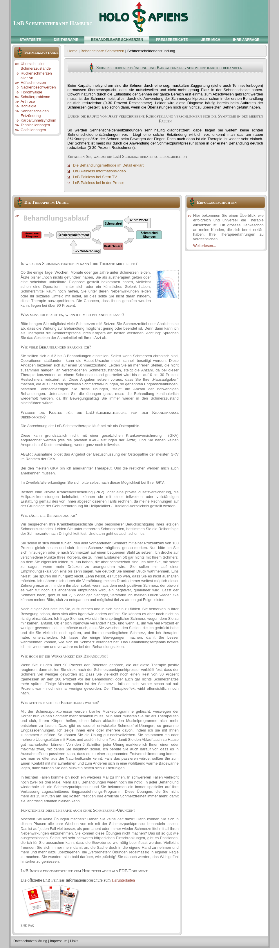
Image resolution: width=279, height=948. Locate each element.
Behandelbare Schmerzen (102, 51)
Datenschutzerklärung (30, 941)
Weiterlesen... (204, 245)
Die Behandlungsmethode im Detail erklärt (108, 165)
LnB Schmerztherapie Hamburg (53, 23)
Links (74, 941)
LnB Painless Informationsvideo (99, 171)
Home (73, 51)
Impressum (58, 941)
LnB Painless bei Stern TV (95, 177)
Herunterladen (123, 880)
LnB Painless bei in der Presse (98, 182)
